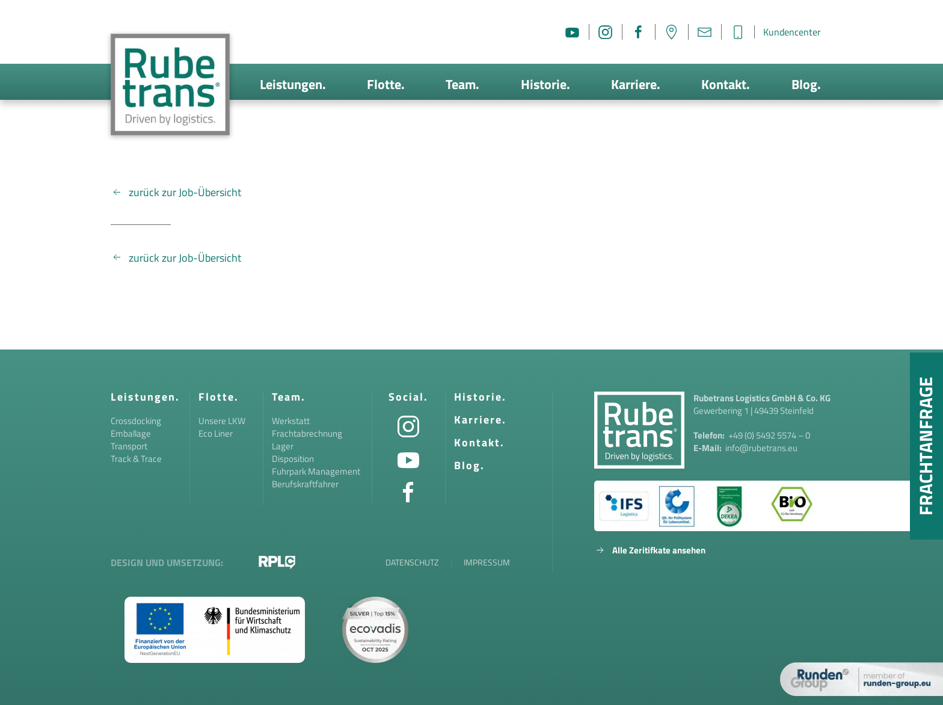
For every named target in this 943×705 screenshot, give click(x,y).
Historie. (545, 84)
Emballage (131, 433)
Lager (282, 446)
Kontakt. (725, 84)
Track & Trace (136, 459)
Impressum (487, 562)
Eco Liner (215, 433)
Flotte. (386, 84)
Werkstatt (291, 421)
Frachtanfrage (925, 446)
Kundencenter (792, 32)
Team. (462, 84)
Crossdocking (136, 421)
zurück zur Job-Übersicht (176, 192)
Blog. (806, 84)
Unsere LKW (221, 421)
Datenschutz (412, 562)
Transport (129, 446)
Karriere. (635, 84)
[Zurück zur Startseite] (170, 84)
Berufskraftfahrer (305, 484)
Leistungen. (293, 84)
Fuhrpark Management (316, 471)
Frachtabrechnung (307, 433)
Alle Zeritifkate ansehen (649, 550)
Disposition (293, 459)
